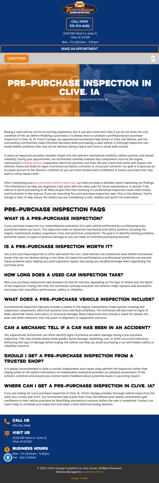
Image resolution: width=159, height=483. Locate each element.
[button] (79, 49)
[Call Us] (7, 421)
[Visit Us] (7, 434)
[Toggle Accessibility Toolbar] (8, 457)
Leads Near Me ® (92, 472)
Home (55, 99)
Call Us (21, 420)
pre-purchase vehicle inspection (55, 182)
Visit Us (21, 433)
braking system (32, 163)
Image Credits (79, 478)
